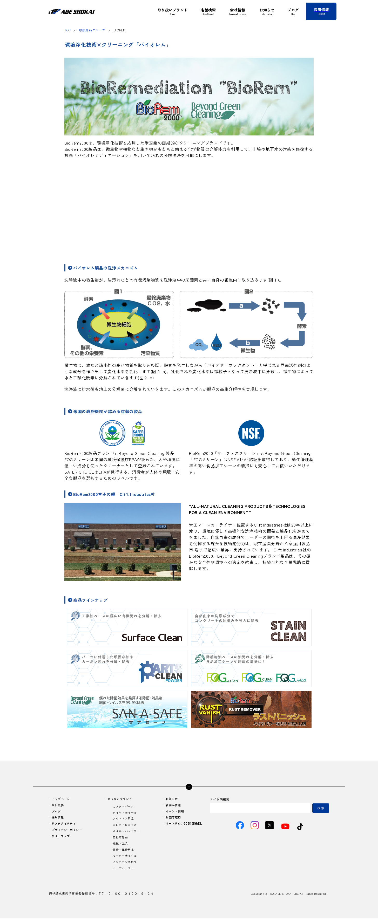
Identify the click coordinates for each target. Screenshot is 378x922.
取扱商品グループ (92, 30)
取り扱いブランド (120, 799)
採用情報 (58, 819)
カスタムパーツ (123, 807)
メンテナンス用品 (125, 865)
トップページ (62, 799)
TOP (67, 30)
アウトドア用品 (123, 820)
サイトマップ (62, 838)
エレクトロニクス (125, 826)
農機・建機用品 (123, 852)
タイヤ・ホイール (125, 813)
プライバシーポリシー (68, 832)
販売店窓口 (172, 819)
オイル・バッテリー (126, 833)
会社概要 (58, 806)
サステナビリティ (65, 825)
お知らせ (170, 799)
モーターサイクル (125, 859)
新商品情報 (172, 806)
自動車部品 (120, 839)
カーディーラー (123, 872)
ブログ (57, 812)
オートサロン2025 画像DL (183, 825)
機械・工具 (120, 846)
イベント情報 (173, 812)
